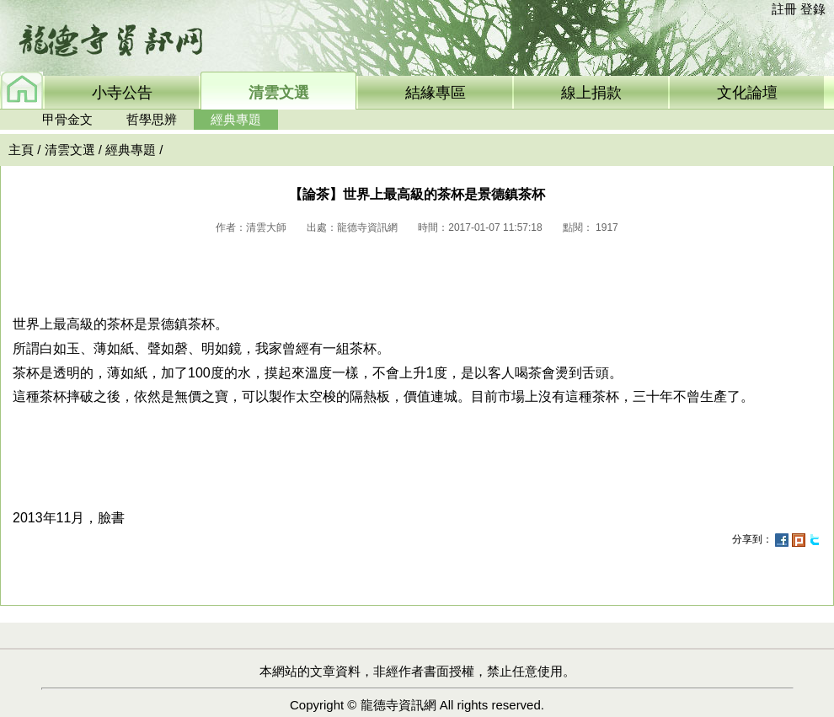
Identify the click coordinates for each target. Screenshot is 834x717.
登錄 (813, 9)
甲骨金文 (67, 119)
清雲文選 (70, 149)
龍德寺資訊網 (398, 705)
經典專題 (236, 119)
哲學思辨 (151, 119)
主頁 (21, 149)
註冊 (784, 9)
